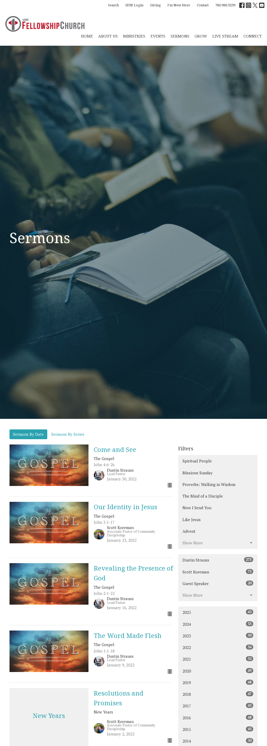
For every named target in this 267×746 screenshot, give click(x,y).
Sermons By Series (67, 434)
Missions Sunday (197, 472)
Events (158, 36)
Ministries (134, 36)
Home (87, 36)
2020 (217, 671)
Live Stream (225, 36)
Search (113, 5)
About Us (108, 36)
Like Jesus (191, 519)
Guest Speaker (217, 583)
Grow (201, 36)
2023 (217, 635)
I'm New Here (178, 5)
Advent (188, 531)
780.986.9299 (225, 5)
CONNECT (252, 36)
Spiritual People (197, 461)
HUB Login (134, 5)
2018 (217, 694)
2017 (217, 705)
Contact (203, 5)
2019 (217, 682)
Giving (155, 5)
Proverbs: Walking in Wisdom (208, 484)
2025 (217, 612)
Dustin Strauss (217, 560)
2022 (217, 647)
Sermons (180, 36)
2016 (217, 717)
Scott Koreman (217, 571)
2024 (217, 624)
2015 (217, 729)
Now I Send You (196, 507)
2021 (217, 659)
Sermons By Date (28, 434)
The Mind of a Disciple (202, 496)
